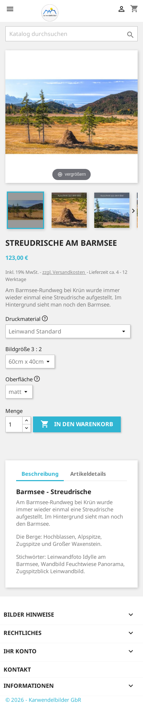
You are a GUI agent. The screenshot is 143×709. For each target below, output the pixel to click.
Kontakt (17, 669)
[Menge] (14, 424)
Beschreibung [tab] (40, 473)
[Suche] (71, 33)
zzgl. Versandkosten (64, 272)
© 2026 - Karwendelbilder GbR (43, 699)
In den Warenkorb (76, 424)
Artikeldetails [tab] (88, 473)
